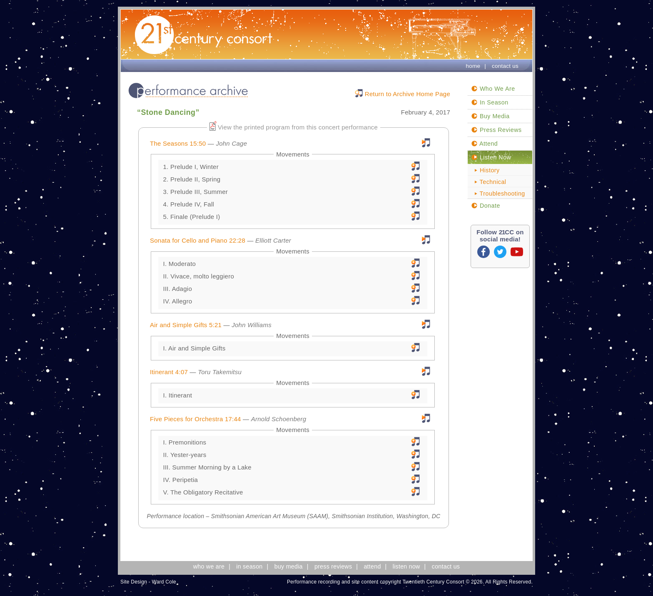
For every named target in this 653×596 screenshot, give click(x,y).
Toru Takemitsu (220, 371)
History (485, 170)
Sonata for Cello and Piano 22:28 (197, 240)
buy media (288, 566)
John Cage (231, 143)
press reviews (333, 566)
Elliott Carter (273, 240)
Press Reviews (496, 130)
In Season (489, 102)
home (473, 66)
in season (249, 566)
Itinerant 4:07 (169, 371)
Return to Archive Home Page (407, 93)
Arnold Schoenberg (279, 418)
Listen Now (491, 157)
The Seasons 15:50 (178, 143)
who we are (208, 566)
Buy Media (490, 116)
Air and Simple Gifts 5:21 (186, 324)
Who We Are (493, 88)
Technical (489, 182)
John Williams (252, 324)
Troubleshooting (498, 193)
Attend (484, 143)
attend (372, 566)
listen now (406, 566)
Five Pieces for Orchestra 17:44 (195, 418)
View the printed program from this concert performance (298, 127)
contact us (505, 66)
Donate (485, 205)
